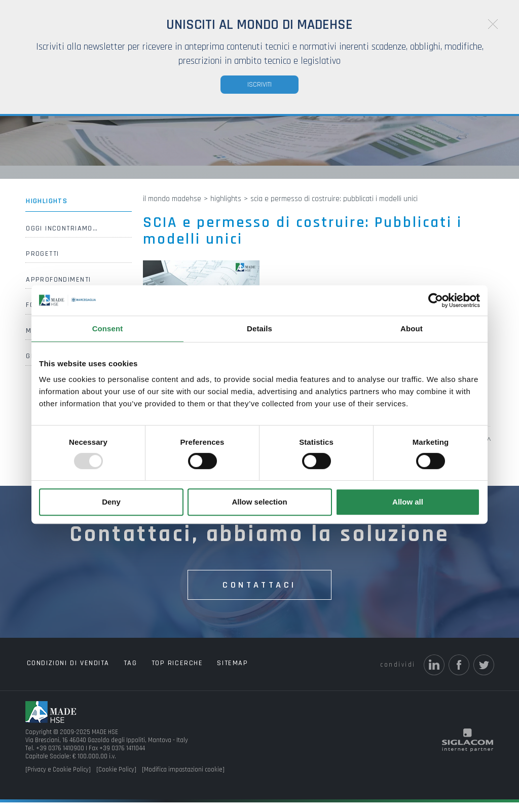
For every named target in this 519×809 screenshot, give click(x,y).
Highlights (45, 208)
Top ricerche (165, 670)
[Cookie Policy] (116, 777)
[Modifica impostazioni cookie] (183, 777)
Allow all (407, 501)
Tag (122, 670)
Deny (111, 501)
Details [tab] (259, 328)
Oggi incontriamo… (61, 235)
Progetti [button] (41, 261)
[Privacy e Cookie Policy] (58, 777)
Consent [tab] (107, 328)
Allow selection (259, 501)
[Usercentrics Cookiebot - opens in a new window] (435, 300)
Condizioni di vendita (65, 670)
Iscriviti (259, 84)
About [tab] (411, 328)
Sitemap (214, 670)
